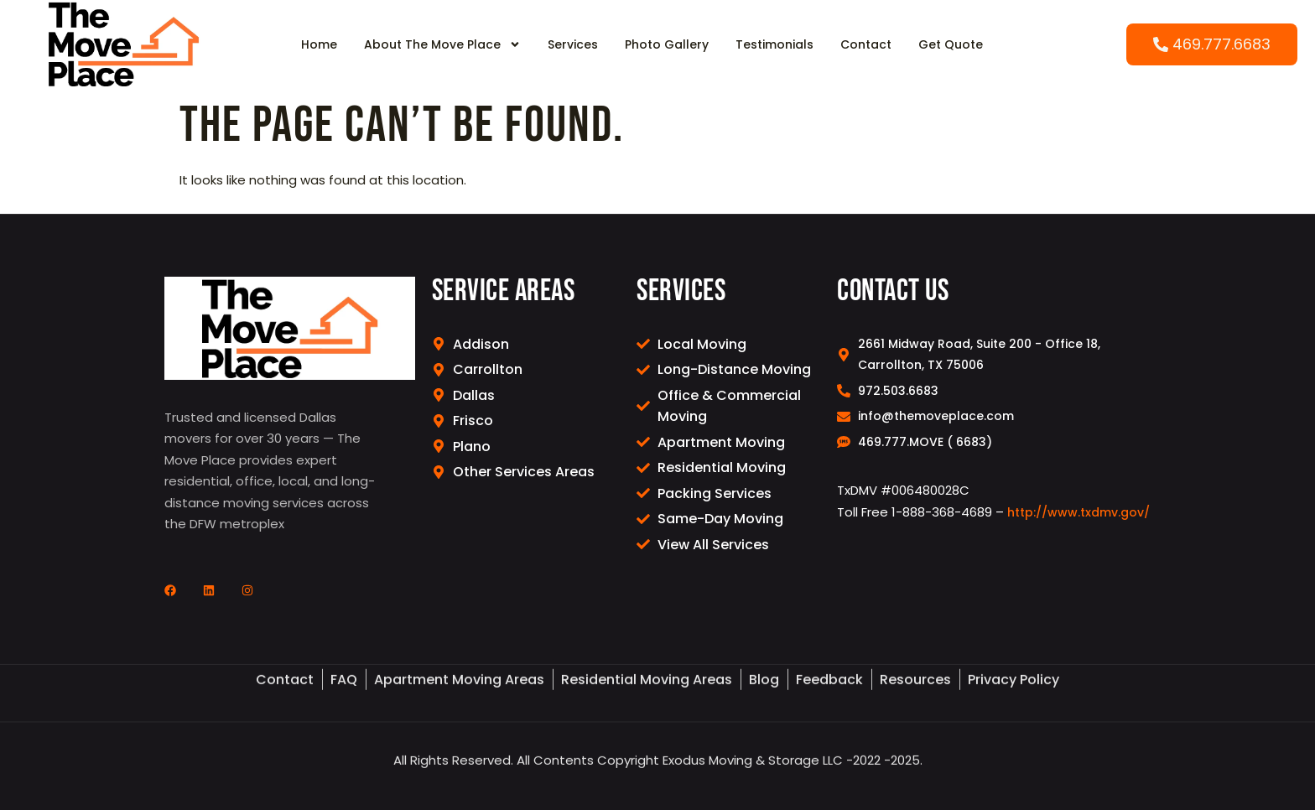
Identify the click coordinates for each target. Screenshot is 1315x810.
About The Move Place (442, 44)
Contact (865, 44)
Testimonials (774, 44)
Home (319, 44)
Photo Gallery (667, 44)
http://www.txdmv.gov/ (1078, 512)
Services (573, 44)
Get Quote (950, 44)
